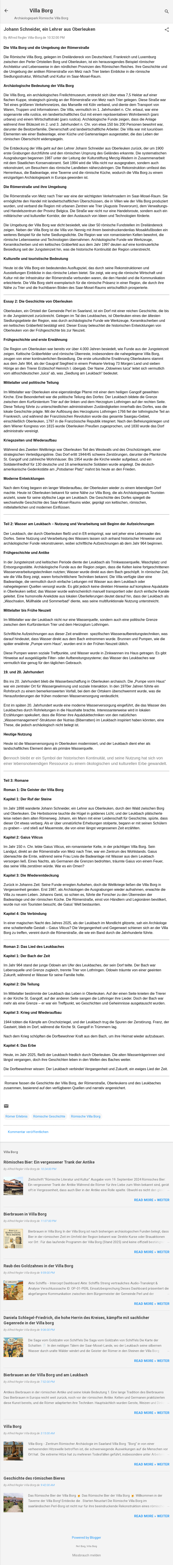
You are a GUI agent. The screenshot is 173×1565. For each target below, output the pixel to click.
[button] (166, 30)
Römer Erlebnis (17, 1116)
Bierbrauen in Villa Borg (25, 1214)
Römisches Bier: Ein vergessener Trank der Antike (49, 1162)
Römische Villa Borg (85, 1116)
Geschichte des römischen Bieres (34, 1478)
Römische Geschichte (49, 1116)
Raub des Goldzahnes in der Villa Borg (38, 1266)
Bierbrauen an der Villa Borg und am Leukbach (46, 1375)
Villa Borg (41, 11)
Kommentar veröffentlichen (28, 1132)
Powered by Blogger (86, 1538)
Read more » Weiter (151, 1200)
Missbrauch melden (86, 1555)
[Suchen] (166, 12)
